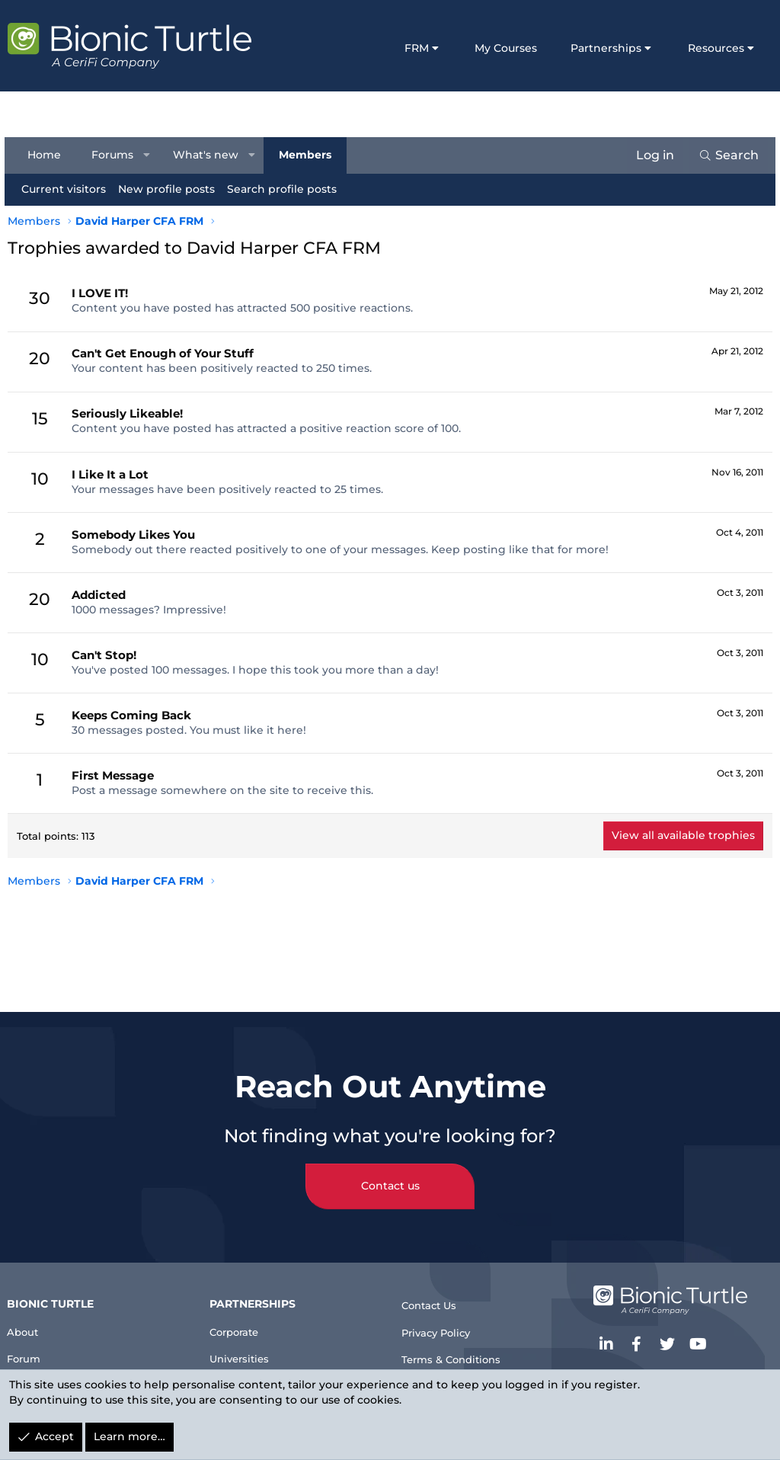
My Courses (506, 48)
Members (308, 155)
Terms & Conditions (460, 1350)
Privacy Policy (444, 1320)
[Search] (725, 155)
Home (47, 155)
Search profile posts (285, 189)
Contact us (390, 1170)
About (30, 1315)
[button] (150, 155)
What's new (209, 155)
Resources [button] (716, 48)
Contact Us (435, 1289)
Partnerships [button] (606, 48)
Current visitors (66, 189)
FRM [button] (416, 48)
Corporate (244, 1315)
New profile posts (169, 189)
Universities (249, 1346)
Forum (32, 1346)
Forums (115, 155)
